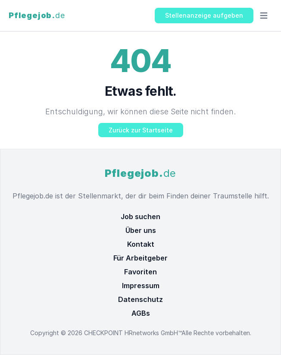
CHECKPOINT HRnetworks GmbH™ (132, 332)
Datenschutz (140, 299)
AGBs (140, 313)
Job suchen (140, 216)
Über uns (140, 230)
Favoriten (140, 271)
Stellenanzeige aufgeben (204, 15)
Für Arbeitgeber (140, 258)
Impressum (140, 285)
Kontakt (140, 244)
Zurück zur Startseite (141, 130)
